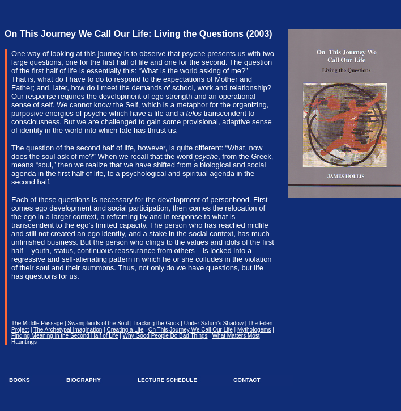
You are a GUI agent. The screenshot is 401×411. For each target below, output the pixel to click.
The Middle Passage (37, 323)
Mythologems (254, 329)
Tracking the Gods (156, 323)
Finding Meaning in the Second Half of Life (64, 336)
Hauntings (24, 342)
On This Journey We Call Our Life (190, 329)
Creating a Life (124, 329)
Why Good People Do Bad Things (165, 336)
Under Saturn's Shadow (214, 323)
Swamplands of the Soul (98, 323)
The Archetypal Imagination (67, 329)
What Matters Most (236, 336)
